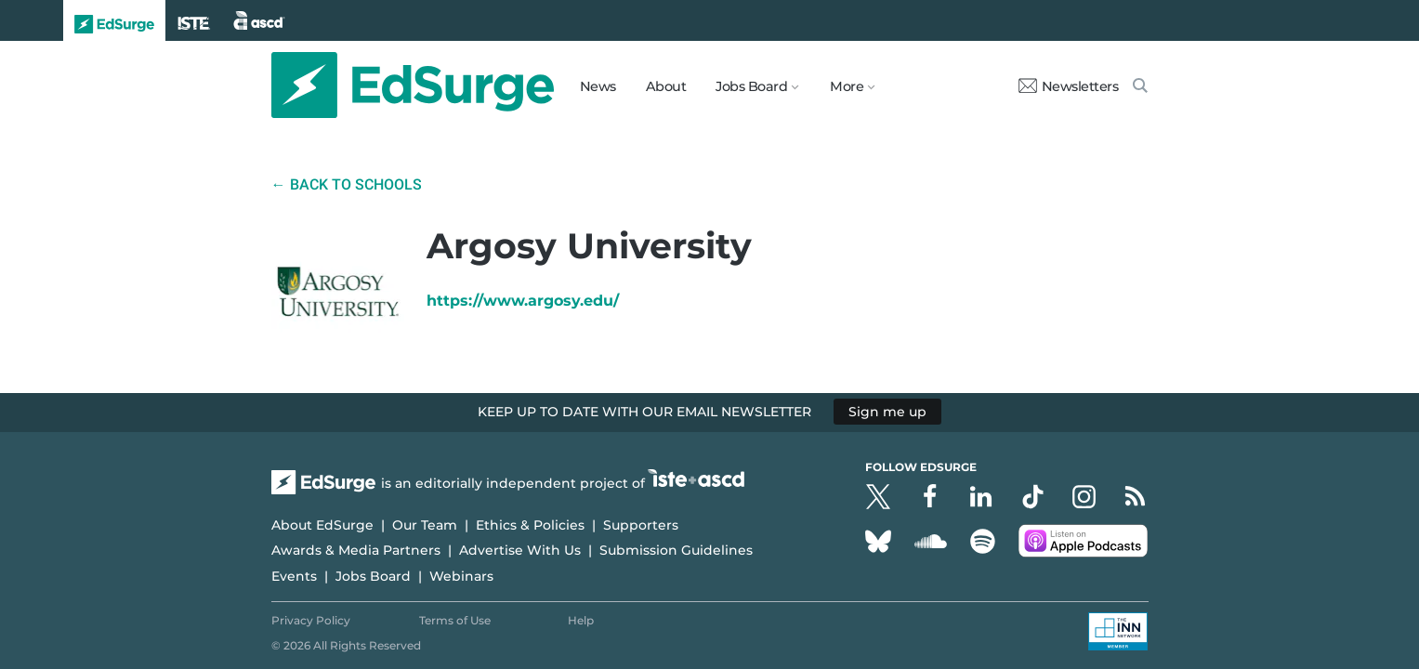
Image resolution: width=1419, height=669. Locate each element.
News (598, 86)
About (666, 86)
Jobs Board (373, 576)
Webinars (461, 576)
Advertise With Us (520, 550)
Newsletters (1068, 86)
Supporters (640, 525)
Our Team (424, 525)
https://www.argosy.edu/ (523, 300)
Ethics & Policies (530, 525)
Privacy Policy (310, 620)
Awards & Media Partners (355, 550)
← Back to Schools (346, 184)
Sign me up (887, 411)
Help (581, 620)
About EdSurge (322, 525)
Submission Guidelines (676, 550)
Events (294, 576)
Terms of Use (455, 620)
